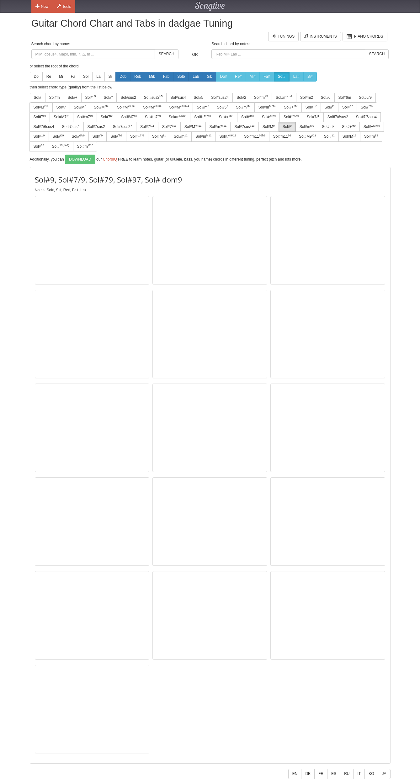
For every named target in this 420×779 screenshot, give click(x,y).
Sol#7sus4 (71, 127)
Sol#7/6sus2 (337, 117)
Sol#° (108, 97)
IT (359, 773)
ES (333, 773)
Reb (137, 76)
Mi (61, 76)
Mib (152, 76)
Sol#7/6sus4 (366, 117)
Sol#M (41, 106)
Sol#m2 (306, 97)
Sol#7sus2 (96, 127)
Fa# (266, 76)
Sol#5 (199, 97)
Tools (64, 6)
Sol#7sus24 (123, 127)
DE (308, 773)
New (42, 6)
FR (320, 773)
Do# (223, 76)
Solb (181, 76)
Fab (166, 76)
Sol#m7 (85, 116)
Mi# (253, 76)
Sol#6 (326, 97)
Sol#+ (72, 97)
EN (295, 773)
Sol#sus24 (220, 97)
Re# (238, 76)
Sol (85, 76)
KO (371, 773)
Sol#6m (344, 97)
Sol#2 (241, 97)
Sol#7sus (244, 126)
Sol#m (54, 97)
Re (48, 76)
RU (346, 773)
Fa (73, 76)
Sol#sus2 (128, 97)
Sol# (281, 76)
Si (110, 76)
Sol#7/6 (313, 117)
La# (296, 76)
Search (166, 54)
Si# (310, 76)
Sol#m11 (254, 136)
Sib (209, 76)
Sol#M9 (307, 136)
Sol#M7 (61, 116)
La (98, 76)
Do (36, 76)
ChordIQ (110, 159)
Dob (123, 76)
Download (80, 159)
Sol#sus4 (178, 97)
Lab (196, 76)
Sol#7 (61, 107)
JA (384, 773)
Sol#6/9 (365, 97)
